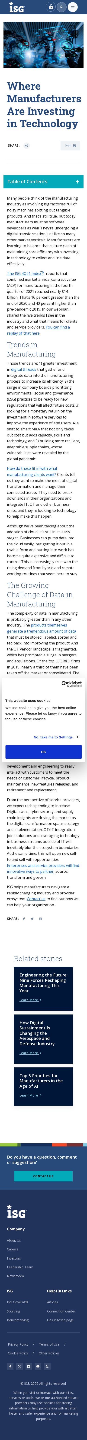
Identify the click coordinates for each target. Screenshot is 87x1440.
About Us (14, 1240)
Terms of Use (49, 1344)
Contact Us (43, 1176)
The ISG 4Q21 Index (25, 273)
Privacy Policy (18, 1344)
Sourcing (13, 1311)
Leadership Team (20, 1267)
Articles (52, 1302)
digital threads (23, 369)
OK (43, 752)
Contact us (36, 898)
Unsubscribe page (60, 1320)
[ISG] (22, 7)
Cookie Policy (18, 1353)
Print (70, 145)
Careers (13, 1249)
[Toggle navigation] (73, 7)
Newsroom (15, 1276)
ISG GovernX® (18, 1302)
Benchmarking (18, 1320)
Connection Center (61, 1311)
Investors (14, 1258)
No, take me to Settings (53, 737)
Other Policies (49, 1353)
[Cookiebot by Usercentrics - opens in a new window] (62, 684)
